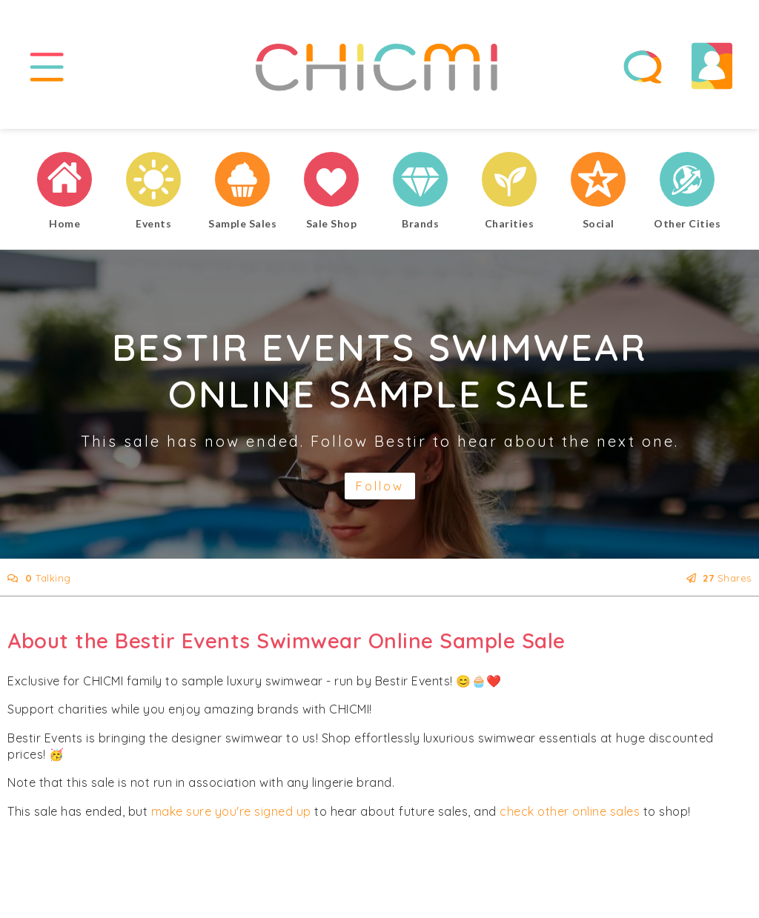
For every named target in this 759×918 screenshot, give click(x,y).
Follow (380, 488)
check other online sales (570, 813)
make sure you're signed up (231, 813)
